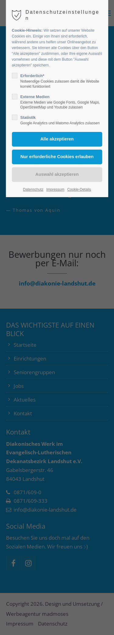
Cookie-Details (79, 189)
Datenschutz (33, 189)
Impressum (55, 189)
